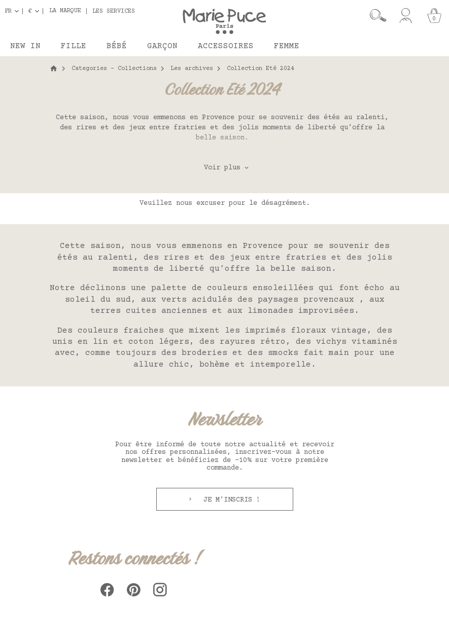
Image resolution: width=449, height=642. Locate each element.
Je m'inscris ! (229, 500)
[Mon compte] (405, 15)
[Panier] (434, 15)
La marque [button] (65, 11)
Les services (113, 11)
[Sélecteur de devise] (35, 11)
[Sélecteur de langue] (14, 11)
